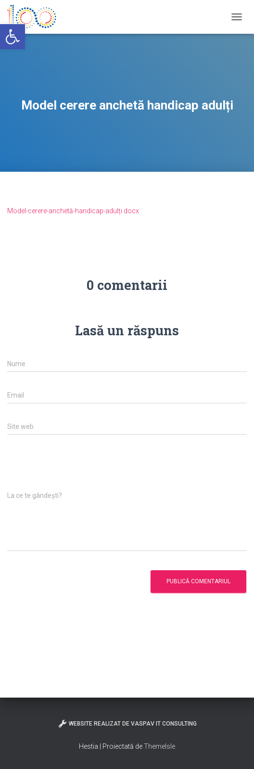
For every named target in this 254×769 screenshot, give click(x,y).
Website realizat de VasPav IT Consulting (127, 723)
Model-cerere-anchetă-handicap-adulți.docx (73, 211)
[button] (12, 36)
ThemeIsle (159, 746)
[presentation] (80, 468)
